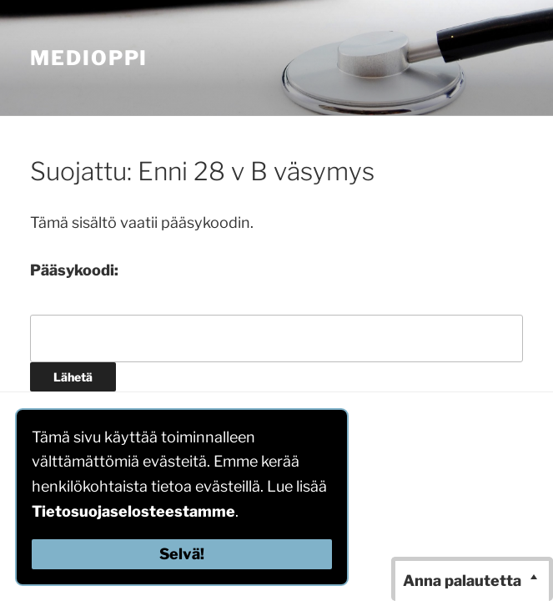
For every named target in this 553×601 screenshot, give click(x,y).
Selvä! (181, 554)
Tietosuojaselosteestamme (133, 511)
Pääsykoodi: (74, 270)
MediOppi (89, 58)
